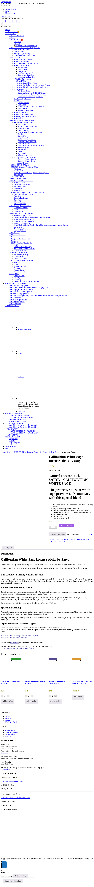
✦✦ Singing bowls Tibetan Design (21, 289)
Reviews (8, 720)
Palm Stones (22, 105)
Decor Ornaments (20, 266)
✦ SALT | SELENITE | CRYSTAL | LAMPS (24, 48)
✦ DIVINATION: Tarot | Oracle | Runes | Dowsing (26, 192)
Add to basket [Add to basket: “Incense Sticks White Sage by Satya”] (8, 701)
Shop (8, 452)
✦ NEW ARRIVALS (16, 36)
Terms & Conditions (12, 732)
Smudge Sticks (19, 171)
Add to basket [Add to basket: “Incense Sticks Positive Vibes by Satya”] (55, 701)
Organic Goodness (24, 138)
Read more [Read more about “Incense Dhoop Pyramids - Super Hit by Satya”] (78, 696)
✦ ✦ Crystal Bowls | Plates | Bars (25, 83)
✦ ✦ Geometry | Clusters (22, 99)
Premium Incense (24, 144)
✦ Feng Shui (13, 241)
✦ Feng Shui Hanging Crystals (20, 239)
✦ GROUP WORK (11, 429)
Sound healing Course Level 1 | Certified (23, 425)
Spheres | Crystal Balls (25, 110)
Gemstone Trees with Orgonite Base (30, 97)
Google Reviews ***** (13, 9)
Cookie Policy (10, 734)
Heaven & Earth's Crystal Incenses (30, 132)
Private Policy (10, 730)
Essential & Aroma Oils (22, 184)
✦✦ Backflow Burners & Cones (25, 157)
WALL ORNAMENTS (21, 258)
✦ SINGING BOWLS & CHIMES (21, 213)
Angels (16, 245)
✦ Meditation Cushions (17, 235)
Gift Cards (17, 42)
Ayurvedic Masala (24, 128)
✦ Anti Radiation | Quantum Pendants (27, 63)
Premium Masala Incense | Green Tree (31, 145)
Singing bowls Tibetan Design (24, 219)
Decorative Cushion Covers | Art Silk (26, 281)
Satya (20, 151)
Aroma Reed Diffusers (21, 190)
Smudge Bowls (19, 177)
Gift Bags (17, 278)
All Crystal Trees (24, 91)
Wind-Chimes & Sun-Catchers (24, 249)
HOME (7, 30)
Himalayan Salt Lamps (21, 50)
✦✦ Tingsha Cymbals (17, 302)
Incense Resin (18, 175)
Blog (6, 448)
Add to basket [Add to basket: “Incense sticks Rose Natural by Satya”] (31, 701)
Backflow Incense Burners (27, 159)
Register (12, 441)
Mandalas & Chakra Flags (23, 247)
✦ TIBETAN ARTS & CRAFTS (20, 253)
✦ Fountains (13, 237)
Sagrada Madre (23, 149)
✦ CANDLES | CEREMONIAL (20, 206)
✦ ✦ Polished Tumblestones (23, 114)
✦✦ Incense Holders (21, 163)
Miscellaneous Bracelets (26, 77)
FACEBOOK (14, 643)
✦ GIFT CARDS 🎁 (12, 32)
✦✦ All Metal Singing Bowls (19, 285)
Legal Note (9, 736)
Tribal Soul (22, 153)
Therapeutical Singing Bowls (24, 221)
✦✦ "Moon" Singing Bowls (19, 293)
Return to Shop (20, 876)
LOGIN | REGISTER (12, 437)
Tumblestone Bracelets (26, 75)
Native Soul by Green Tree (27, 140)
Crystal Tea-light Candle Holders (25, 55)
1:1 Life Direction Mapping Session (21, 417)
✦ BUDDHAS (14, 233)
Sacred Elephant (23, 147)
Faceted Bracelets (24, 71)
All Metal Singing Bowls (22, 215)
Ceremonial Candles (21, 208)
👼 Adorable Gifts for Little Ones (25, 46)
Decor (16, 264)
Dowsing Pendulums (21, 198)
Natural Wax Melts (20, 186)
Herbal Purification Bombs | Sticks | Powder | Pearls (31, 173)
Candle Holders (19, 211)
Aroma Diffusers (19, 182)
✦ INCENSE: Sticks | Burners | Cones (22, 120)
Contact (7, 716)
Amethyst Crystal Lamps (22, 53)
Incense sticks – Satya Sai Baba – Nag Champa (17, 648)
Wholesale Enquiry (11, 722)
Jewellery (17, 262)
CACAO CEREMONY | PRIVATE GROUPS (24, 433)
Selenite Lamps (19, 51)
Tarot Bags (17, 196)
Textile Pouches (19, 276)
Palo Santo (17, 169)
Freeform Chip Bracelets (26, 73)
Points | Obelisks (23, 108)
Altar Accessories (20, 204)
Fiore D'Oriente (23, 130)
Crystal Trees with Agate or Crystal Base (32, 95)
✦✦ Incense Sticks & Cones (23, 122)
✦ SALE (12, 38)
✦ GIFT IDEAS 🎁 (16, 40)
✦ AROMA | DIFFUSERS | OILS (21, 181)
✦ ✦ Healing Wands (21, 112)
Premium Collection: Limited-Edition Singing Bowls (32, 217)
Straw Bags (17, 279)
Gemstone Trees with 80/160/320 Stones (32, 93)
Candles (16, 210)
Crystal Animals (23, 103)
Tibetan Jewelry (19, 256)
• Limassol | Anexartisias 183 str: (12, 781)
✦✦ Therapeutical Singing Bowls (20, 291)
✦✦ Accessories (15, 298)
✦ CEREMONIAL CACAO (19, 165)
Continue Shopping (58, 534)
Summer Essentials (20, 272)
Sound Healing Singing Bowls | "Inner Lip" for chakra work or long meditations (41, 225)
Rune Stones (18, 200)
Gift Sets (17, 44)
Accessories (18, 227)
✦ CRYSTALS (14, 57)
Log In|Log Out (14, 443)
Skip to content (6, 2)
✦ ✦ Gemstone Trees (21, 89)
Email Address (6, 749)
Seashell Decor (19, 270)
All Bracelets (22, 67)
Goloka (20, 134)
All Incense (22, 124)
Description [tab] (8, 547)
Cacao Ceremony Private (17, 421)
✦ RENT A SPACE (11, 435)
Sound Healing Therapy (17, 419)
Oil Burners (18, 188)
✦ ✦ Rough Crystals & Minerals (25, 116)
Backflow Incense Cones (26, 161)
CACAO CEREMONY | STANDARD (22, 431)
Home (3, 452)
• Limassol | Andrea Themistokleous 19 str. (15, 798)
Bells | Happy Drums (21, 229)
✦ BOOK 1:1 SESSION (13, 413)
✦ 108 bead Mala (20, 81)
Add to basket (66, 525)
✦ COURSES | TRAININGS (15, 423)
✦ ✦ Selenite (18, 118)
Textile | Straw (14, 274)
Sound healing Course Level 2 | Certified (23, 427)
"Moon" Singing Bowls (22, 223)
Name (3, 745)
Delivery (8, 11)
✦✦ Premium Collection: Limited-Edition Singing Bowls (29, 287)
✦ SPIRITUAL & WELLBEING (20, 243)
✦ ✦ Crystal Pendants (21, 61)
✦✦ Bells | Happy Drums (18, 300)
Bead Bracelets (23, 69)
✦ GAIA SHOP (10, 34)
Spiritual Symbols (20, 250)
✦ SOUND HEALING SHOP (15, 283)
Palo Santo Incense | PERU (27, 142)
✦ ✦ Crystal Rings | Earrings (24, 59)
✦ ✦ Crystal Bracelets (21, 65)
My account (13, 439)
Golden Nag (22, 136)
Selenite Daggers (19, 202)
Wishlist (12, 444)
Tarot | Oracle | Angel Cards (23, 194)
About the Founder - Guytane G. (20, 415)
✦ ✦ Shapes (18, 101)
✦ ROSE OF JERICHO (17, 179)
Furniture (17, 268)
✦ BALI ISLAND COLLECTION (21, 260)
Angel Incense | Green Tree (27, 126)
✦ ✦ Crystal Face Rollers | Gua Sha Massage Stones (32, 85)
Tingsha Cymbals (20, 231)
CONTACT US (10, 446)
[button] (6, 5)
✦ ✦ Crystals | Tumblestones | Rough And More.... (31, 87)
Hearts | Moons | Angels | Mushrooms (31, 106)
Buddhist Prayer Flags (21, 254)
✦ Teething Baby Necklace (23, 79)
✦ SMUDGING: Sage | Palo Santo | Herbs (23, 167)
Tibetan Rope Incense (25, 155)
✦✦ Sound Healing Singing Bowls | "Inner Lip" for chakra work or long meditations (38, 296)
